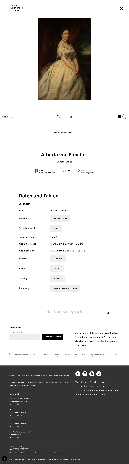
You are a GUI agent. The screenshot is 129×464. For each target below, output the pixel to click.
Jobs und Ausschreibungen (39, 459)
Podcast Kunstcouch (85, 386)
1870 (56, 228)
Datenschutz (26, 459)
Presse (11, 459)
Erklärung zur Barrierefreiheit (71, 459)
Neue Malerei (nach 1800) (65, 288)
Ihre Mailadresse (15, 332)
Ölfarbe (57, 269)
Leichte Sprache (56, 459)
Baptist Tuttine (64, 161)
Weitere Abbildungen (63, 132)
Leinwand (58, 259)
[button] (108, 312)
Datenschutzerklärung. (101, 357)
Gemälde (58, 278)
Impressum (17, 459)
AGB (49, 459)
